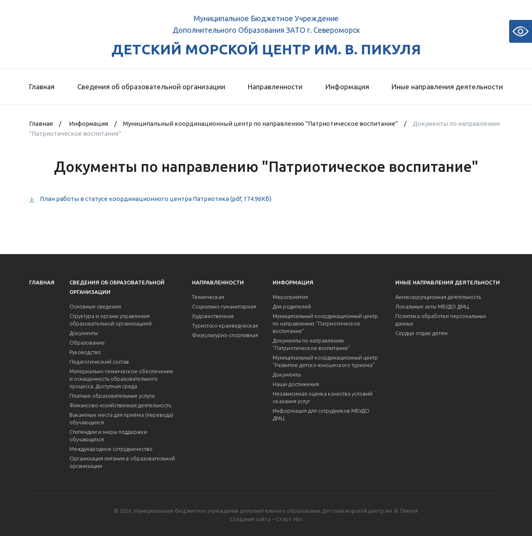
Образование (87, 342)
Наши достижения (296, 384)
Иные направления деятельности (447, 87)
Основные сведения (95, 306)
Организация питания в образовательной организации (122, 462)
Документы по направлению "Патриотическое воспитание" (311, 344)
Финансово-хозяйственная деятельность (120, 405)
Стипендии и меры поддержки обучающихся (108, 435)
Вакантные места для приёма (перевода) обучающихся (121, 418)
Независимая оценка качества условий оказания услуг (322, 397)
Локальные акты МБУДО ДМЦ (432, 306)
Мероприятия (290, 297)
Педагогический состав (99, 362)
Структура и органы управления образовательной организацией (110, 319)
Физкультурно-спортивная (225, 335)
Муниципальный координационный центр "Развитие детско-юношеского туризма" (325, 361)
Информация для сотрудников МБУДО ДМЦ (321, 414)
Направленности (275, 87)
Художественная (213, 316)
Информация (347, 87)
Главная (41, 87)
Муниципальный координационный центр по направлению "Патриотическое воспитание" (260, 123)
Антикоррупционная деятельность (438, 297)
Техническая (208, 297)
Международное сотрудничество (111, 449)
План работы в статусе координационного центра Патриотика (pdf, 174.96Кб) (155, 198)
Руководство (85, 352)
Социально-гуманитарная (224, 306)
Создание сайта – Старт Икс (266, 519)
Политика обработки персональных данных (440, 319)
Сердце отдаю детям (421, 333)
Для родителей (292, 306)
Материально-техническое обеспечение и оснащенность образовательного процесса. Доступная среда (121, 378)
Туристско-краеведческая (225, 325)
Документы (83, 333)
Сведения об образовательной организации (151, 87)
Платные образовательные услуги (112, 396)
